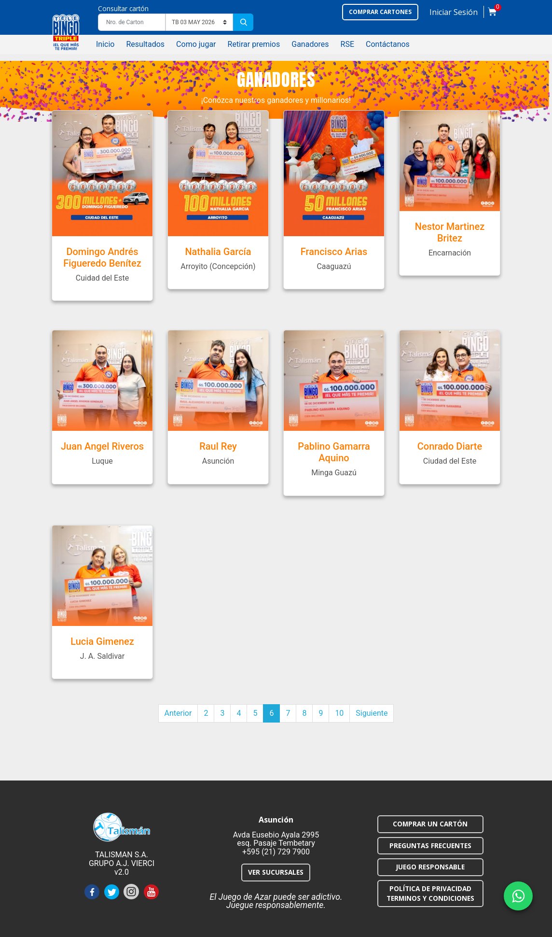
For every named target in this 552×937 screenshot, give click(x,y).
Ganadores (310, 44)
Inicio (105, 44)
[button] (453, 14)
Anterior (178, 713)
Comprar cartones (380, 12)
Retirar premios (254, 44)
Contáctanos (388, 44)
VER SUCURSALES (276, 872)
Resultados (145, 44)
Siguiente (371, 713)
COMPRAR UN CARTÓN (430, 823)
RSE (347, 44)
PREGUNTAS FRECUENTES (430, 845)
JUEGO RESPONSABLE (430, 866)
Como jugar (196, 44)
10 (339, 713)
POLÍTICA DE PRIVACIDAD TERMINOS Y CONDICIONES (430, 893)
